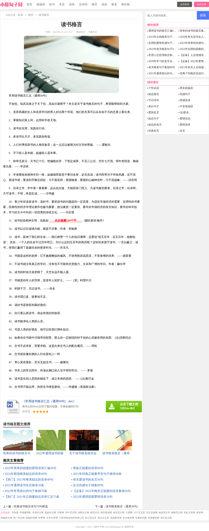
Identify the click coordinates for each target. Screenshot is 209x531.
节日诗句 (153, 100)
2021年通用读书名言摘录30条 (24, 485)
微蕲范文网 (177, 512)
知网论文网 (83, 512)
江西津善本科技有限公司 (71, 518)
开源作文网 (38, 512)
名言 (62, 4)
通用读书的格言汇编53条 (163, 30)
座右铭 (125, 4)
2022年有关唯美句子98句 (163, 49)
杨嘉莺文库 (164, 512)
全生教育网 (128, 518)
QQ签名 (184, 112)
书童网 (60, 512)
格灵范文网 (118, 512)
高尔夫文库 (103, 518)
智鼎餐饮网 (153, 518)
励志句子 (153, 118)
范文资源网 (152, 512)
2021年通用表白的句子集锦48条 (167, 73)
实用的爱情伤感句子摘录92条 (165, 43)
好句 (52, 4)
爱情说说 (185, 118)
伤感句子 (185, 94)
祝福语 (40, 4)
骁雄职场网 (31, 518)
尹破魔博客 (25, 512)
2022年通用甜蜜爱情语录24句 (92, 496)
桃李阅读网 (106, 512)
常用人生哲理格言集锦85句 (164, 55)
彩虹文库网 (189, 512)
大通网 (129, 512)
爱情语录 (185, 124)
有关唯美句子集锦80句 (161, 67)
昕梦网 (41, 518)
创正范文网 (166, 518)
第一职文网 (19, 518)
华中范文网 (71, 512)
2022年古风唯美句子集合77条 (165, 36)
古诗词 (83, 4)
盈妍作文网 (50, 512)
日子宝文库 (139, 512)
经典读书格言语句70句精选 (31, 506)
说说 (104, 4)
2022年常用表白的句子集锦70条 (26, 491)
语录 (72, 4)
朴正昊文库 (91, 518)
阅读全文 (81, 32)
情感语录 (185, 100)
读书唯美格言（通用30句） (123, 506)
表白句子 (153, 106)
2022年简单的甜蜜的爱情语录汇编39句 (30, 468)
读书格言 (44, 15)
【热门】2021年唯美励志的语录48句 (29, 479)
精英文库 (94, 512)
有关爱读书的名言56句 (88, 479)
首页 (29, 4)
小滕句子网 (98, 526)
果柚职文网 (6, 518)
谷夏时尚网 (141, 518)
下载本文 (92, 32)
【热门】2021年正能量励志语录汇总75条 (32, 496)
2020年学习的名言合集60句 (164, 61)
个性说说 (153, 88)
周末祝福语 (186, 88)
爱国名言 (153, 112)
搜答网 (199, 512)
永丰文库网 (52, 518)
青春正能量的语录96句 (88, 468)
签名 (114, 4)
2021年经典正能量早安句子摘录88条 (97, 473)
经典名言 (153, 130)
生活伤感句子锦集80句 (88, 485)
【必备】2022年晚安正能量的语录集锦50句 (102, 491)
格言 (94, 4)
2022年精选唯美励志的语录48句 (26, 473)
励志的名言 (155, 124)
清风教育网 (116, 518)
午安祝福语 (186, 106)
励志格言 (153, 94)
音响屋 (15, 512)
